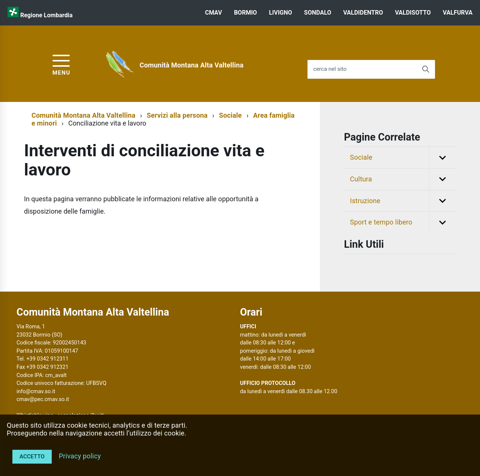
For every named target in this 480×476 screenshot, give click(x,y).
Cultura (403, 179)
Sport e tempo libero (403, 222)
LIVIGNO (280, 12)
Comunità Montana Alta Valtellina (191, 65)
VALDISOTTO (412, 12)
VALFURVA (457, 12)
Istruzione (403, 201)
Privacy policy (80, 456)
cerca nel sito (329, 69)
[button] (442, 157)
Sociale (230, 115)
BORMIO (245, 12)
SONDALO (317, 12)
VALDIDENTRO (363, 12)
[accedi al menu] (61, 64)
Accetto (32, 456)
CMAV (213, 12)
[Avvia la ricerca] (425, 69)
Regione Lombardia (46, 15)
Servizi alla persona (177, 115)
